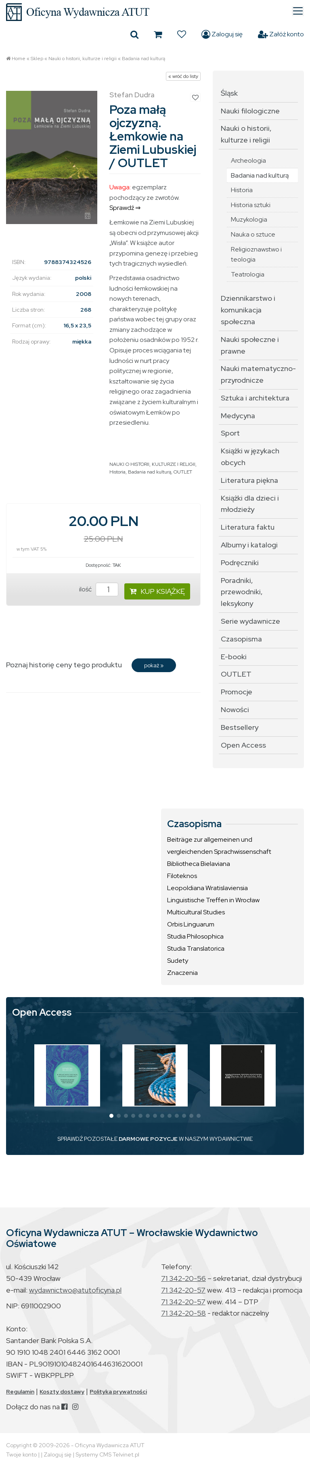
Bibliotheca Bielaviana (198, 863)
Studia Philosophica (195, 936)
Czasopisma (241, 638)
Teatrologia (247, 274)
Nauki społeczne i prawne (250, 345)
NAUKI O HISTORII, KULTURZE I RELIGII (152, 464)
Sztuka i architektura (255, 397)
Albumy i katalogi (249, 544)
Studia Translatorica (195, 948)
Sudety (177, 960)
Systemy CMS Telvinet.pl (107, 1454)
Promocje (236, 691)
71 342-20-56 (183, 1278)
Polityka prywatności (118, 1391)
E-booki (234, 656)
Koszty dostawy (62, 1391)
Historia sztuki (250, 205)
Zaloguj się (222, 34)
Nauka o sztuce (253, 234)
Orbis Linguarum (190, 924)
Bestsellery (239, 727)
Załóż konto (281, 34)
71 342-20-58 (183, 1313)
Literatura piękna (249, 480)
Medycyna (238, 415)
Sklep (37, 58)
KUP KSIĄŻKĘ (157, 591)
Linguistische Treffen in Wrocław (213, 900)
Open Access (243, 745)
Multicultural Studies (196, 912)
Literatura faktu (247, 527)
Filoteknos (182, 876)
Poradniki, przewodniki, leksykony (242, 592)
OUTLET (183, 472)
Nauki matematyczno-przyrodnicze (258, 374)
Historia (117, 472)
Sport (230, 433)
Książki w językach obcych (250, 456)
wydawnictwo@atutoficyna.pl (75, 1290)
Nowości (235, 709)
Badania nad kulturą (143, 58)
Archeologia (248, 160)
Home (18, 58)
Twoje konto (21, 1454)
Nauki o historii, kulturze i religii (82, 58)
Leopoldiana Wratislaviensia (207, 888)
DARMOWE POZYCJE (148, 1138)
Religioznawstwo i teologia (256, 254)
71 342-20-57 (183, 1290)
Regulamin (20, 1391)
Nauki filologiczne (250, 110)
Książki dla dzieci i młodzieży (250, 503)
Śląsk (229, 93)
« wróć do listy (183, 76)
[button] (111, 1116)
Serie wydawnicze (250, 621)
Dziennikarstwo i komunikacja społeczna (248, 309)
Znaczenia (182, 972)
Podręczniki (240, 562)
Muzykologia (249, 219)
